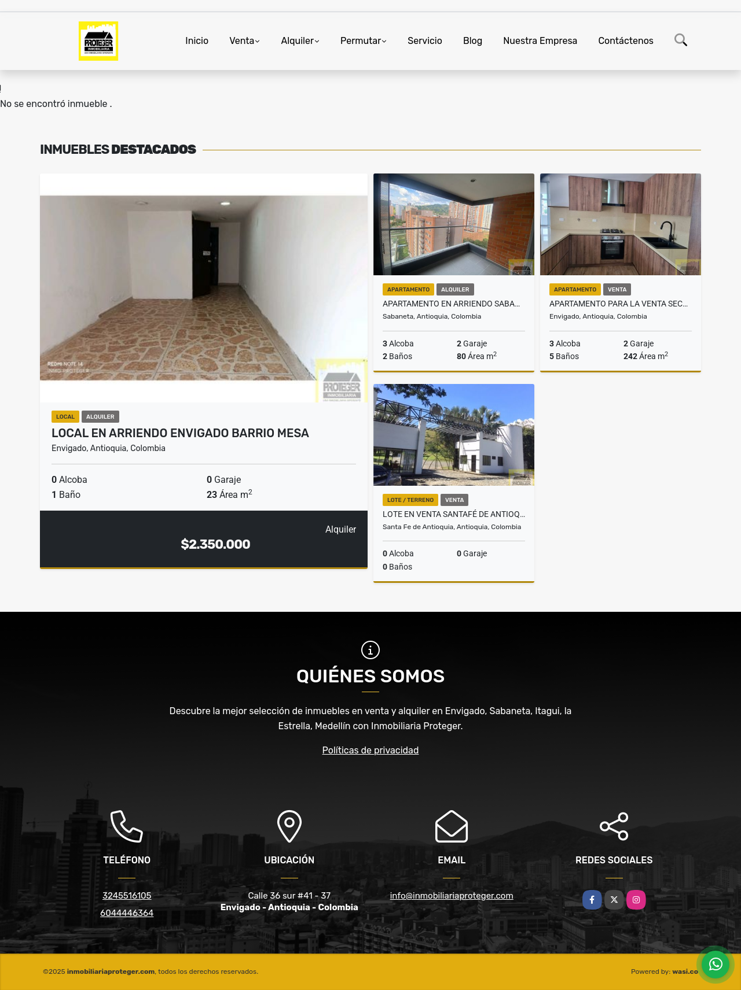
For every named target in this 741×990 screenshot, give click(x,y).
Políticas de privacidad (370, 750)
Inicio (196, 40)
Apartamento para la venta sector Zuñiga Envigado (620, 303)
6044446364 (126, 913)
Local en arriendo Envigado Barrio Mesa (180, 433)
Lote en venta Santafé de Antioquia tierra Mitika (454, 514)
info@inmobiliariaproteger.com (451, 896)
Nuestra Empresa (540, 40)
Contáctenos (626, 40)
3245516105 (127, 896)
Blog (472, 40)
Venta (241, 40)
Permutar (360, 40)
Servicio (425, 40)
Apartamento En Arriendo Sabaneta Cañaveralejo (454, 303)
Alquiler (297, 40)
